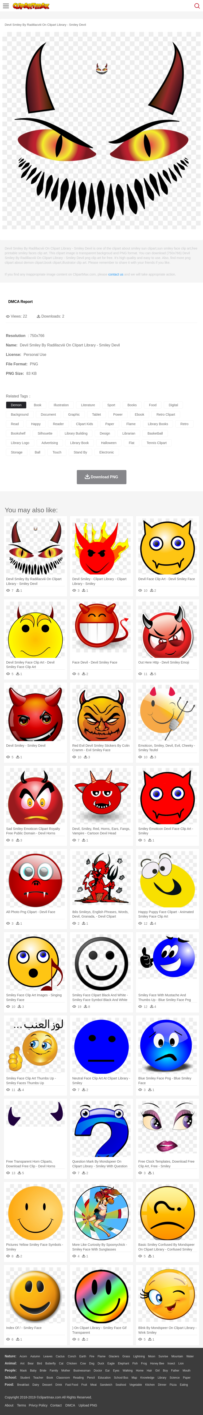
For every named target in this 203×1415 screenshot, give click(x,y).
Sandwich (106, 1384)
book (37, 405)
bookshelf (18, 433)
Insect (171, 1363)
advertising (50, 443)
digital (173, 405)
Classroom (63, 1377)
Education (104, 1377)
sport (111, 405)
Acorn (23, 1356)
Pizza (173, 1384)
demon (16, 405)
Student (25, 1377)
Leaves (47, 1356)
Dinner (162, 1384)
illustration (61, 405)
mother (65, 1370)
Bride (43, 1370)
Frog (144, 1363)
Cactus (60, 1356)
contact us (115, 274)
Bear (31, 1363)
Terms (21, 1405)
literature (88, 405)
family (54, 1370)
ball (37, 452)
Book (50, 1377)
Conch (72, 1356)
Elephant (123, 1363)
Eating (184, 1384)
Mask (23, 1370)
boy (165, 1370)
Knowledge (147, 1377)
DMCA (70, 1405)
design (105, 433)
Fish (135, 1363)
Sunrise (163, 1356)
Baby (33, 1370)
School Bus (121, 1377)
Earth (82, 1356)
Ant (22, 1363)
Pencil (91, 1377)
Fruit (84, 1384)
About (9, 1405)
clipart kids (84, 424)
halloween (109, 443)
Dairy (35, 1384)
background (20, 414)
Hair (149, 1370)
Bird (39, 1363)
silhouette (45, 433)
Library (162, 1377)
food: (9, 1384)
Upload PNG (88, 1405)
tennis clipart (157, 443)
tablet (96, 414)
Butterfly (50, 1363)
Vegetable (135, 1384)
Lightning (139, 1356)
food (152, 405)
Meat (93, 1384)
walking (128, 1370)
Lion (181, 1363)
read (15, 424)
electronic (106, 452)
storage (16, 452)
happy (35, 424)
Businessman (82, 1370)
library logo (20, 443)
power (118, 414)
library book (79, 443)
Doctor (98, 1370)
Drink (59, 1384)
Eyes (116, 1370)
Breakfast (23, 1384)
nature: (10, 1356)
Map (134, 1377)
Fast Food (71, 1384)
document (48, 414)
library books (158, 424)
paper (109, 424)
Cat (61, 1363)
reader (58, 424)
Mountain (177, 1356)
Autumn (35, 1356)
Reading (78, 1377)
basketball (155, 433)
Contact (56, 1405)
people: (11, 1370)
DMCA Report (20, 302)
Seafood (121, 1384)
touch (56, 452)
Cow (83, 1363)
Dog (91, 1363)
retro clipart (165, 414)
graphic (74, 414)
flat (131, 443)
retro (184, 424)
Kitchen (150, 1384)
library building (76, 433)
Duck (101, 1363)
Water (190, 1356)
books (132, 405)
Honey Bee (157, 1363)
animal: (11, 1363)
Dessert (47, 1384)
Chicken (72, 1363)
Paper (186, 1377)
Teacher (38, 1377)
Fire (91, 1356)
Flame (101, 1356)
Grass (126, 1356)
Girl (157, 1370)
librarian (128, 433)
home (139, 1370)
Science (175, 1377)
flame (131, 424)
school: (11, 1377)
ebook (139, 414)
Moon (151, 1356)
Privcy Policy (38, 1405)
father (175, 1370)
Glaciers (114, 1356)
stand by (80, 452)
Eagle (111, 1363)
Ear (107, 1370)
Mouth (186, 1370)
